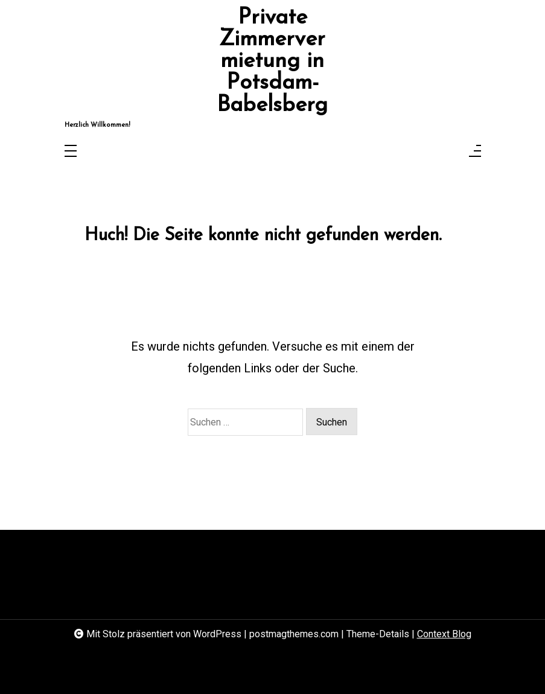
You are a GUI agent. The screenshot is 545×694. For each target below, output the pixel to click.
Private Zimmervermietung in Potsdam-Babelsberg (272, 61)
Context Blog (444, 634)
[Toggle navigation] (71, 152)
